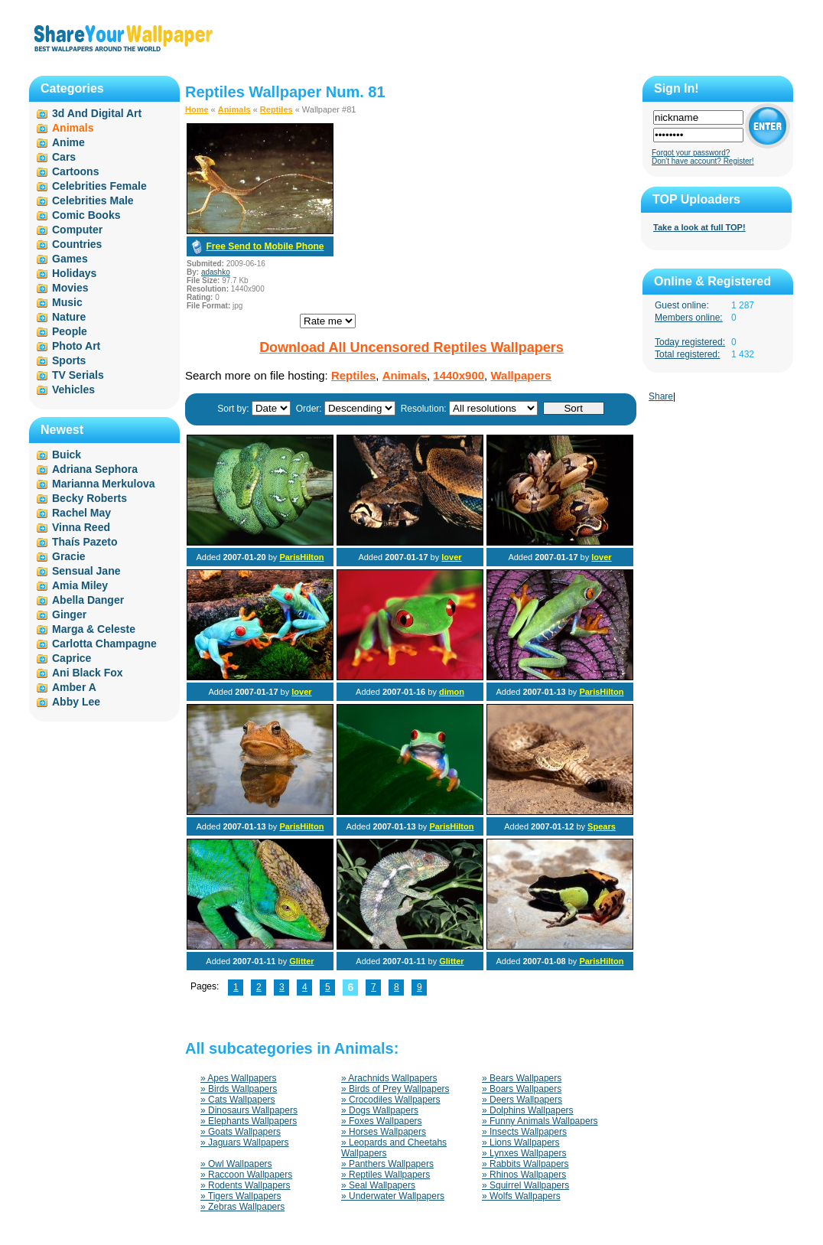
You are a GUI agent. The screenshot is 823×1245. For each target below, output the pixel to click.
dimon (451, 691)
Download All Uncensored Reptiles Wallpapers (411, 347)
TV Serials (78, 375)
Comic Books (86, 215)
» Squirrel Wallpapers (525, 1185)
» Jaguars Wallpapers (244, 1142)
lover (451, 557)
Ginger (69, 614)
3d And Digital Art (97, 113)
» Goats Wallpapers (240, 1131)
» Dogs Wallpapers (379, 1110)
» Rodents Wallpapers (245, 1185)
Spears (601, 826)
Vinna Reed (81, 527)
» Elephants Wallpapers (248, 1121)
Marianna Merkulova (103, 483)
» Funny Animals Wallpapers (540, 1121)
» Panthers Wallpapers (387, 1164)
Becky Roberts (89, 498)
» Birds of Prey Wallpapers (395, 1089)
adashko (215, 272)
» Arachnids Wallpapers (389, 1078)
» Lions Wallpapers (521, 1142)
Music (67, 302)
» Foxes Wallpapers (381, 1121)
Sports (69, 360)
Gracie (69, 556)
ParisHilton (301, 557)
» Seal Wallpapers (378, 1185)
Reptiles (276, 109)
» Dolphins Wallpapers (528, 1110)
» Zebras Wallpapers (242, 1206)
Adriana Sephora (95, 469)
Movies (70, 288)
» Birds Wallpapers (238, 1089)
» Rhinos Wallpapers (524, 1174)
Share (661, 396)
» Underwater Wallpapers (392, 1196)
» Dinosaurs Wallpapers (249, 1110)
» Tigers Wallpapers (240, 1196)
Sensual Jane (86, 571)
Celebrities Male (93, 200)
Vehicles (73, 389)
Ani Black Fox (87, 672)
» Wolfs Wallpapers (521, 1196)
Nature (69, 317)
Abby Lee (76, 702)
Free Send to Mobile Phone (265, 246)
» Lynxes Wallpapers (524, 1153)
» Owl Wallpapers (236, 1164)
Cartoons (75, 171)
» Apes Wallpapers (238, 1078)
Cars (64, 157)
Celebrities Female (99, 186)
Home (197, 109)
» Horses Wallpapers (383, 1131)
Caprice (71, 658)
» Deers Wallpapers (522, 1099)
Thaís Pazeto (85, 542)
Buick (66, 454)
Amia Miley (80, 585)
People (69, 331)
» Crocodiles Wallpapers (391, 1099)
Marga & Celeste (93, 629)
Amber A (74, 687)
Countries (77, 244)
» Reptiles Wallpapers (385, 1174)
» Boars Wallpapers (521, 1089)
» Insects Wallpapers (524, 1131)
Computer (77, 229)
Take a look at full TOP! (699, 227)
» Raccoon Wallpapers (246, 1174)
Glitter (301, 961)
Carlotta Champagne (104, 643)
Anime (68, 142)
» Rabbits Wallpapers (525, 1164)
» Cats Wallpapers (237, 1099)
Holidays (74, 273)
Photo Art (76, 346)
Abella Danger (88, 600)
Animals (234, 109)
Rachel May (81, 513)
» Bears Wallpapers (521, 1078)
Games (70, 259)
